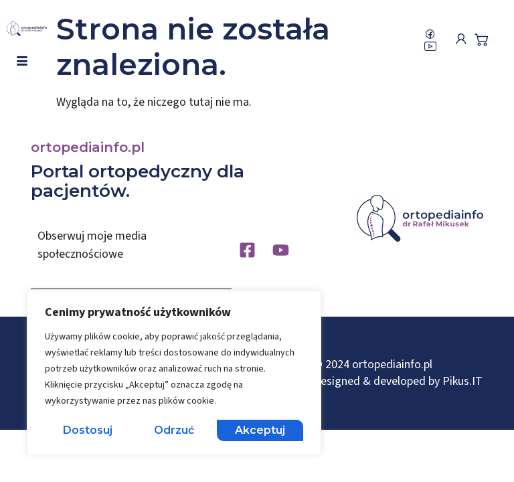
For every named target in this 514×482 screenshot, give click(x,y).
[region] (174, 373)
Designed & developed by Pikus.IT (398, 381)
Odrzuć (174, 430)
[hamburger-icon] (22, 61)
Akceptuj (260, 430)
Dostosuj (87, 430)
